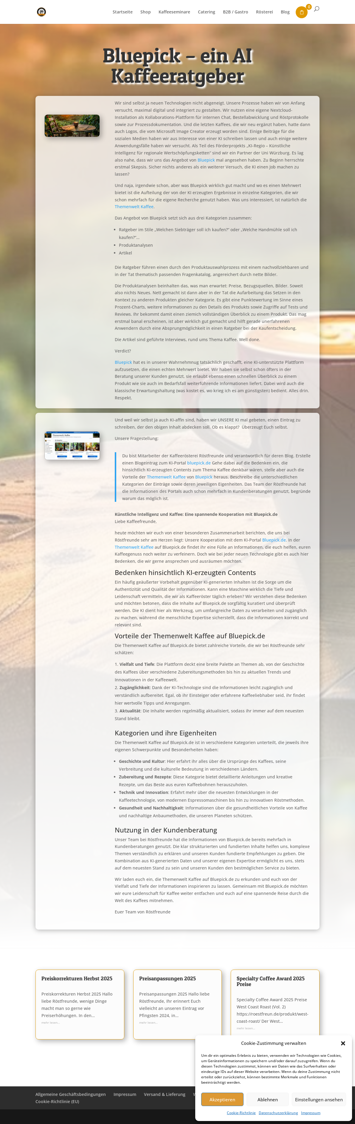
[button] (343, 1043)
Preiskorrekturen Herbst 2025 (76, 978)
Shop (145, 12)
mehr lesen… (50, 1022)
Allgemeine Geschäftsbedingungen (70, 1094)
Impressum (310, 1112)
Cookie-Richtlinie (241, 1112)
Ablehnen (268, 1099)
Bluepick (206, 160)
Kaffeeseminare (174, 12)
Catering (206, 12)
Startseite (123, 12)
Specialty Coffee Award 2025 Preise (271, 981)
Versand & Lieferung (164, 1094)
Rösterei (264, 12)
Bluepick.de (274, 540)
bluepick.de (199, 463)
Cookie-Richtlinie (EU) (57, 1101)
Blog (285, 12)
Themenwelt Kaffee (134, 206)
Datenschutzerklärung (278, 1112)
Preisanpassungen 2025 (167, 978)
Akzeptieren (222, 1099)
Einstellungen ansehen (319, 1099)
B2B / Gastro (235, 12)
